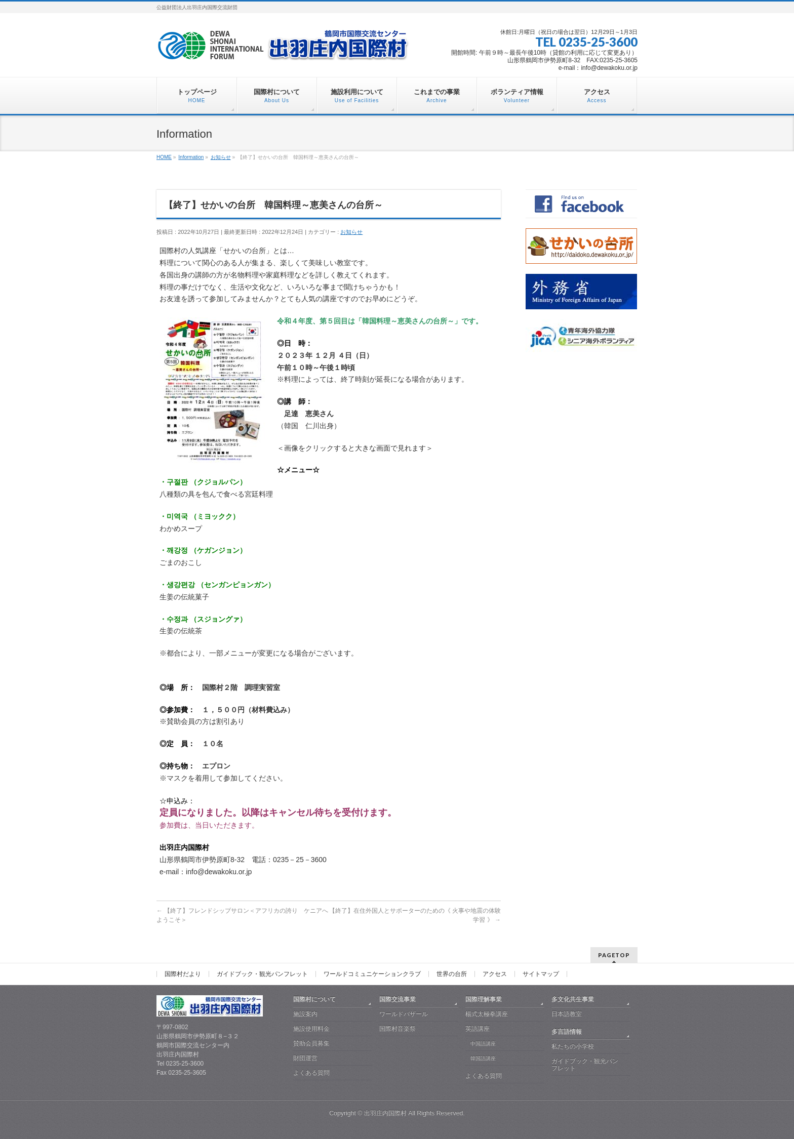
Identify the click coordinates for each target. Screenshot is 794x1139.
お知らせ (351, 232)
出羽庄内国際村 (385, 1113)
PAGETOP (614, 955)
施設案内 (305, 1014)
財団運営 (305, 1058)
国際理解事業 (483, 999)
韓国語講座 (483, 1058)
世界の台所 (451, 974)
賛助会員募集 (311, 1043)
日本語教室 (566, 1014)
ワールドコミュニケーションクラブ (372, 974)
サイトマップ (541, 974)
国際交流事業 (397, 999)
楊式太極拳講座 (486, 1014)
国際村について (314, 999)
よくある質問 (311, 1072)
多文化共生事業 (572, 999)
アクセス (495, 974)
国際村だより (183, 974)
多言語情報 (566, 1031)
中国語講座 (483, 1043)
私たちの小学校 (572, 1046)
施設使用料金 (311, 1028)
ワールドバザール (403, 1014)
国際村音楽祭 (397, 1028)
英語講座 (477, 1028)
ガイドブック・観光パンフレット (262, 974)
